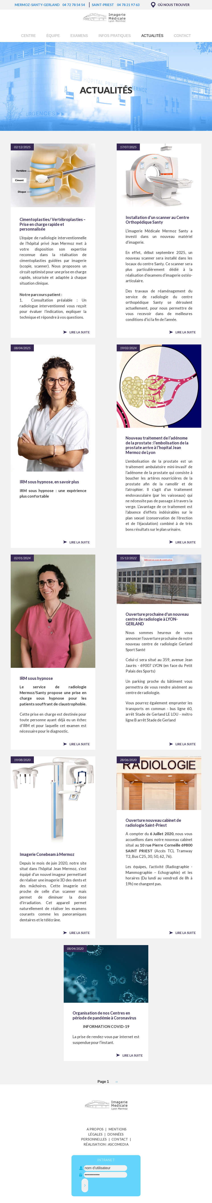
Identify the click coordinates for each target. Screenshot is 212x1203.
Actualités (152, 36)
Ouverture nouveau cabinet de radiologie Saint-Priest (153, 823)
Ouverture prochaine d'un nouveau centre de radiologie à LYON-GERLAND (157, 619)
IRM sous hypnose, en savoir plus (49, 482)
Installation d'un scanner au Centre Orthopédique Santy (157, 220)
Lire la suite (79, 332)
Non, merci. (178, 8)
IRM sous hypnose (36, 678)
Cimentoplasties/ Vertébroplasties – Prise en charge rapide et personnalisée (53, 224)
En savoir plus (84, 13)
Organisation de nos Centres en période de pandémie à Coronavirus (104, 1015)
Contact (182, 36)
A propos (95, 1129)
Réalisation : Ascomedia (106, 1144)
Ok (158, 8)
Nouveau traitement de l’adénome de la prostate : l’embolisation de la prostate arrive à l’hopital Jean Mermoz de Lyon (157, 445)
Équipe (53, 36)
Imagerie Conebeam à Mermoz (47, 854)
